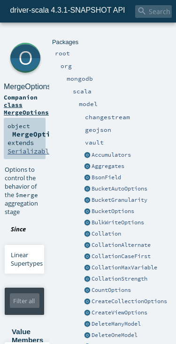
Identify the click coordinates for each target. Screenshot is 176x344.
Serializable (30, 151)
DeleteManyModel (116, 324)
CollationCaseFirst (121, 256)
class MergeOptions (26, 108)
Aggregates (108, 166)
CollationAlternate (121, 245)
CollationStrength (119, 278)
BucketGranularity (119, 200)
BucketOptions (113, 211)
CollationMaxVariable (124, 267)
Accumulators (111, 155)
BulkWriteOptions (118, 222)
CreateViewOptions (119, 312)
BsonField (106, 177)
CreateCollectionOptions (129, 301)
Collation (106, 233)
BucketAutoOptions (119, 188)
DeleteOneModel (115, 335)
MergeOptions (27, 87)
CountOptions (111, 290)
